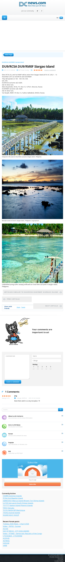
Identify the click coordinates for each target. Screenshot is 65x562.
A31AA (5, 529)
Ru (57, 18)
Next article (51, 306)
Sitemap (60, 559)
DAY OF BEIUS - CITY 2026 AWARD (16, 531)
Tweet (23, 307)
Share (18, 307)
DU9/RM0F (12, 62)
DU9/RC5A (5, 62)
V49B (5, 545)
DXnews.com (59, 557)
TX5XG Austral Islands (11, 513)
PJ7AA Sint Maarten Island (13, 498)
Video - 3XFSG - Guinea (12, 526)
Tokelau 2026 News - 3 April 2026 (16, 524)
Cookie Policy (58, 561)
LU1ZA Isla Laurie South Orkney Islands (18, 503)
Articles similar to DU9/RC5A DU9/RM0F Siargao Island (31, 292)
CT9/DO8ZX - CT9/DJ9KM (12, 536)
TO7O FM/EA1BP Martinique (14, 510)
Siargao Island (19, 62)
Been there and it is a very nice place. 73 (27, 401)
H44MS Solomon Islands (12, 496)
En (60, 18)
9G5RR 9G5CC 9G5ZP (11, 515)
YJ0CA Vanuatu (8, 508)
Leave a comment (50, 70)
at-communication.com (55, 555)
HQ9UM (6, 543)
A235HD (6, 538)
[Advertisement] (32, 35)
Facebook (42, 11)
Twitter (37, 11)
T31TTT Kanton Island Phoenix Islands (18, 505)
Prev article (13, 299)
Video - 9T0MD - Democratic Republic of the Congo (22, 533)
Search (60, 409)
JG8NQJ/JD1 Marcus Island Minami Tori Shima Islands (23, 501)
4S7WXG (6, 541)
